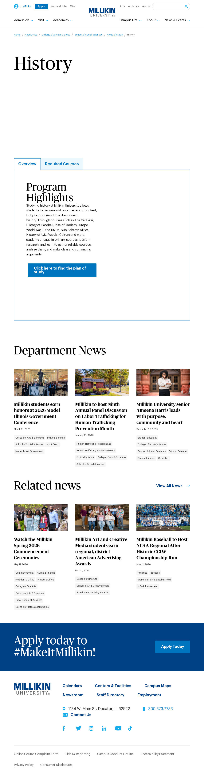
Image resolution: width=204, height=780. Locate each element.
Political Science (56, 438)
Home (17, 35)
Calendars (72, 686)
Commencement (24, 573)
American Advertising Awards (92, 592)
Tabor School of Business (28, 600)
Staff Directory (110, 695)
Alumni (146, 6)
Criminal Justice (146, 458)
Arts (122, 6)
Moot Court (52, 444)
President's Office (24, 580)
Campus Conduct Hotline (115, 754)
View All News (169, 486)
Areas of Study (115, 35)
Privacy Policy (23, 764)
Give (73, 6)
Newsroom (73, 695)
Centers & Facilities (113, 686)
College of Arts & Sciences (56, 35)
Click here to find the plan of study (60, 270)
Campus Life (129, 20)
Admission (22, 20)
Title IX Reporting (77, 754)
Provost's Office (45, 580)
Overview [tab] (27, 164)
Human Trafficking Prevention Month (95, 450)
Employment (149, 695)
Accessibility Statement (157, 754)
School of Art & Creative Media (92, 586)
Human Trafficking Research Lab (93, 444)
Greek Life (163, 458)
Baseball (155, 573)
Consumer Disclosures (56, 764)
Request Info (59, 6)
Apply (41, 6)
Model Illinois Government (29, 451)
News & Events (176, 20)
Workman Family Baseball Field (154, 580)
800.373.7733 (160, 709)
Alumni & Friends (46, 573)
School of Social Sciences (88, 35)
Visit (41, 20)
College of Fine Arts (25, 586)
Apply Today (172, 647)
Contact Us (81, 715)
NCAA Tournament (148, 586)
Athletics (133, 6)
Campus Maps (157, 686)
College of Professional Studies (32, 607)
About (151, 20)
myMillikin (26, 6)
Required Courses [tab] (62, 164)
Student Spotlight (147, 438)
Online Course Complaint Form (36, 754)
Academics (61, 20)
